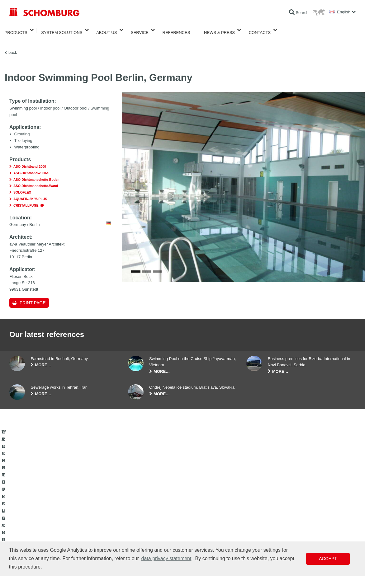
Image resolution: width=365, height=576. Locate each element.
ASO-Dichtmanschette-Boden (36, 174)
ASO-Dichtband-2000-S (31, 168)
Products (16, 30)
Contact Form (139, 531)
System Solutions (61, 30)
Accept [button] (328, 558)
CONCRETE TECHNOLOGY (33, 540)
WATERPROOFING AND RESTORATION (44, 512)
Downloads (137, 522)
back (12, 47)
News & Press (219, 30)
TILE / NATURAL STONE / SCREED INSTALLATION (53, 522)
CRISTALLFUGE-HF (28, 200)
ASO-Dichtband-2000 (29, 161)
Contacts (260, 30)
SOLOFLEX (22, 187)
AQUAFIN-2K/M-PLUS (30, 194)
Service (140, 30)
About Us (106, 30)
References (176, 30)
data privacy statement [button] (166, 558)
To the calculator (141, 512)
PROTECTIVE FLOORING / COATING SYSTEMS (50, 531)
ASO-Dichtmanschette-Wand (35, 181)
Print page (33, 297)
